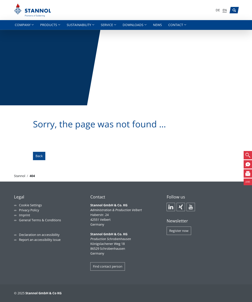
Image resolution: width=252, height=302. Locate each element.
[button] (24, 25)
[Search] (234, 10)
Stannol (19, 176)
